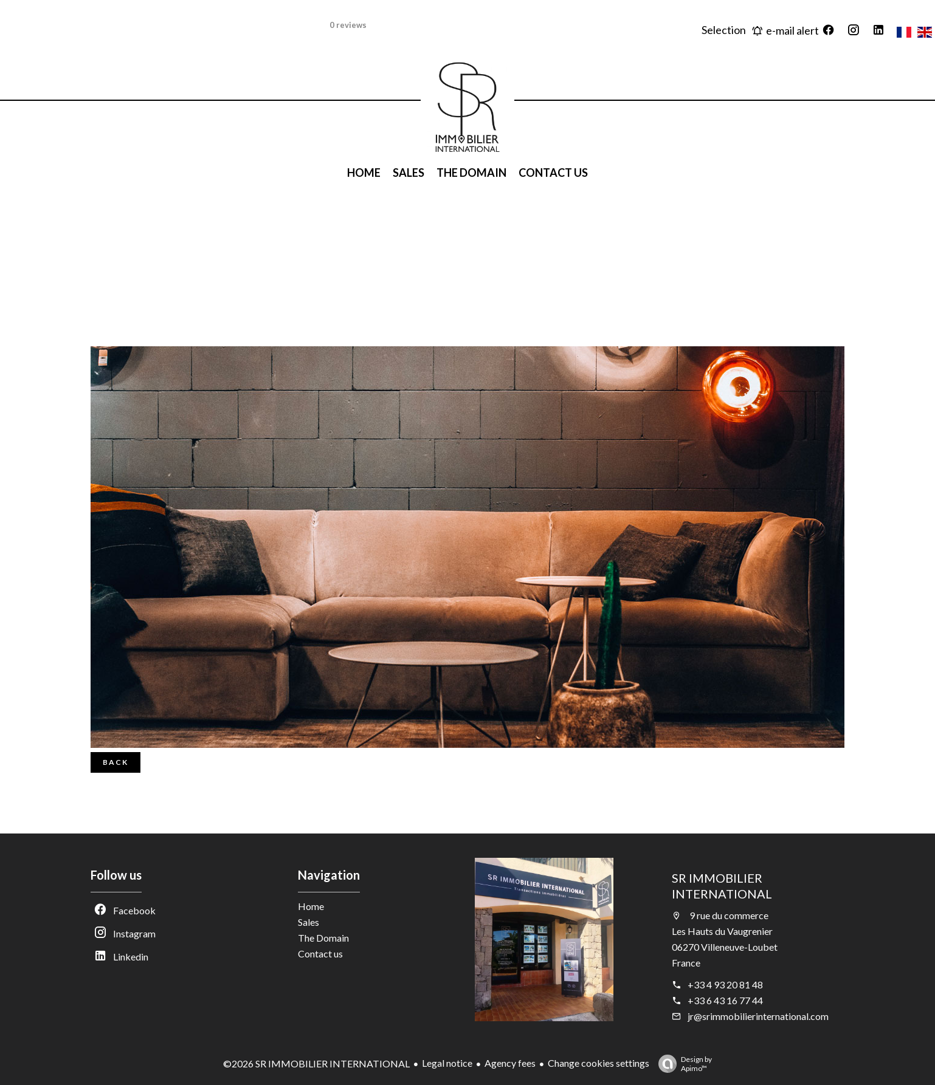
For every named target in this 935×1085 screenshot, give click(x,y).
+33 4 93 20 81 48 (725, 984)
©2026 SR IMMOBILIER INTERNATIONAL (316, 1063)
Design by (682, 1064)
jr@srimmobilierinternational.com (758, 1016)
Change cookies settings (598, 1063)
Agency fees (510, 1063)
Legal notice (447, 1063)
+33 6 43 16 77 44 (725, 1000)
